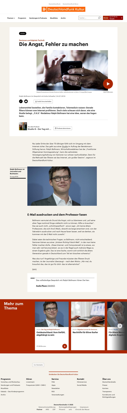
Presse (104, 385)
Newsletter (56, 388)
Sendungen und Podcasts (10, 385)
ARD (47, 409)
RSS (53, 391)
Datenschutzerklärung (47, 407)
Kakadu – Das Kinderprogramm (12, 391)
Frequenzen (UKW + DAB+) (36, 385)
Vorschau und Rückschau (10, 382)
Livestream (30, 382)
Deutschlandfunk (54, 4)
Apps (53, 385)
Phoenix (62, 409)
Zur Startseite (38, 365)
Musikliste (54, 18)
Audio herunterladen (44, 101)
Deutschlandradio (109, 382)
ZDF (53, 409)
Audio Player (42, 286)
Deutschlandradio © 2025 (63, 405)
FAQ (53, 382)
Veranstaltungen (58, 395)
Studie (65, 146)
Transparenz (107, 391)
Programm (22, 18)
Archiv (63, 18)
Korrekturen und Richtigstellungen (109, 396)
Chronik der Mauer (82, 409)
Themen (10, 18)
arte (70, 409)
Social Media (82, 385)
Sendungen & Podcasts (38, 18)
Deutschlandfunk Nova (70, 4)
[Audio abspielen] (108, 84)
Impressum (84, 407)
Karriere (105, 388)
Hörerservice (82, 382)
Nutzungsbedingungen (67, 407)
